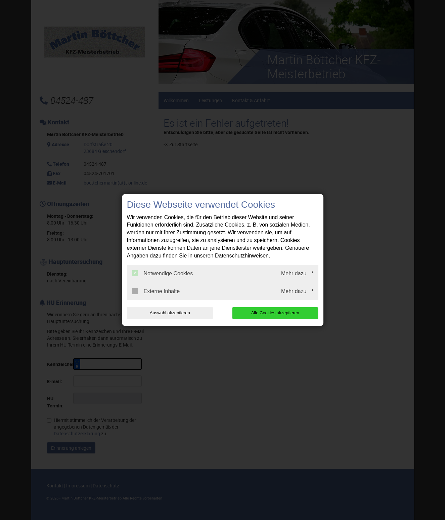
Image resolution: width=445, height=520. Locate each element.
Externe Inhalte (156, 291)
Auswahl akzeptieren (170, 312)
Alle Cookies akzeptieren (275, 312)
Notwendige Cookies (162, 273)
